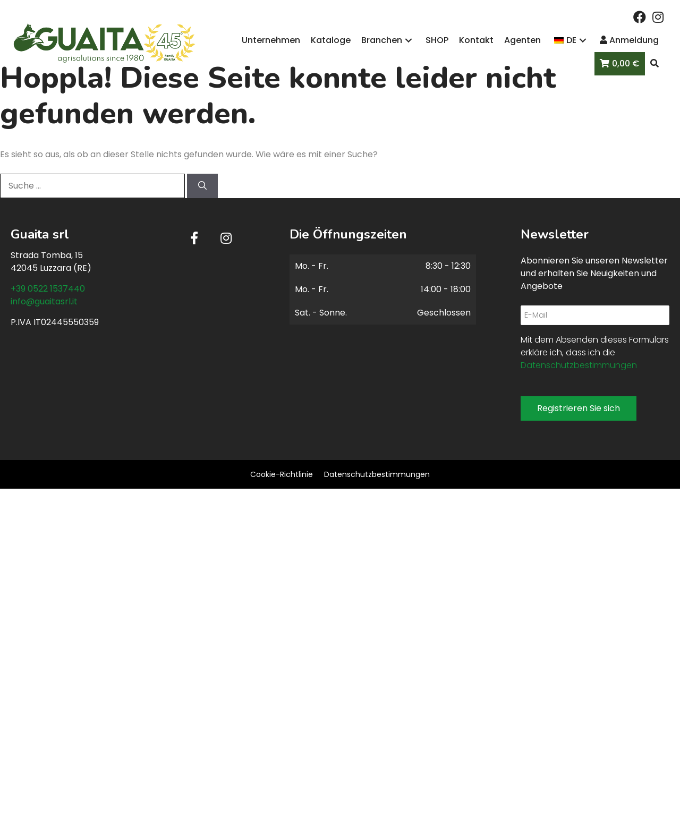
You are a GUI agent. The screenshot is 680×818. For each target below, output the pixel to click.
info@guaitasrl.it (44, 301)
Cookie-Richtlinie (281, 474)
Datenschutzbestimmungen (579, 365)
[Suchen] (202, 186)
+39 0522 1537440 (48, 289)
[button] (639, 17)
